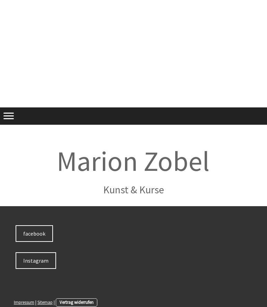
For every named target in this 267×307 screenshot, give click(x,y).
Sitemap (45, 302)
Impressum (24, 302)
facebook (34, 233)
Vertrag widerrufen (77, 302)
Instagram (35, 260)
